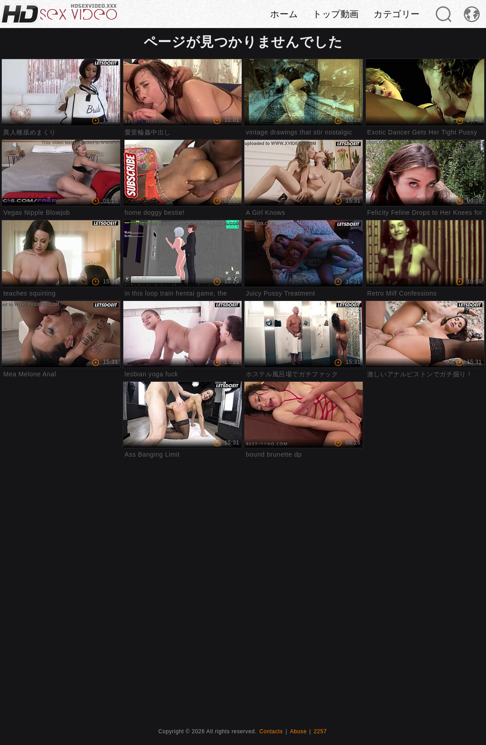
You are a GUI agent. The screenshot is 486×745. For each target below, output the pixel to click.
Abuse (298, 731)
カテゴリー (397, 14)
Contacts (271, 731)
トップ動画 (336, 14)
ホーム (284, 14)
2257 (320, 731)
